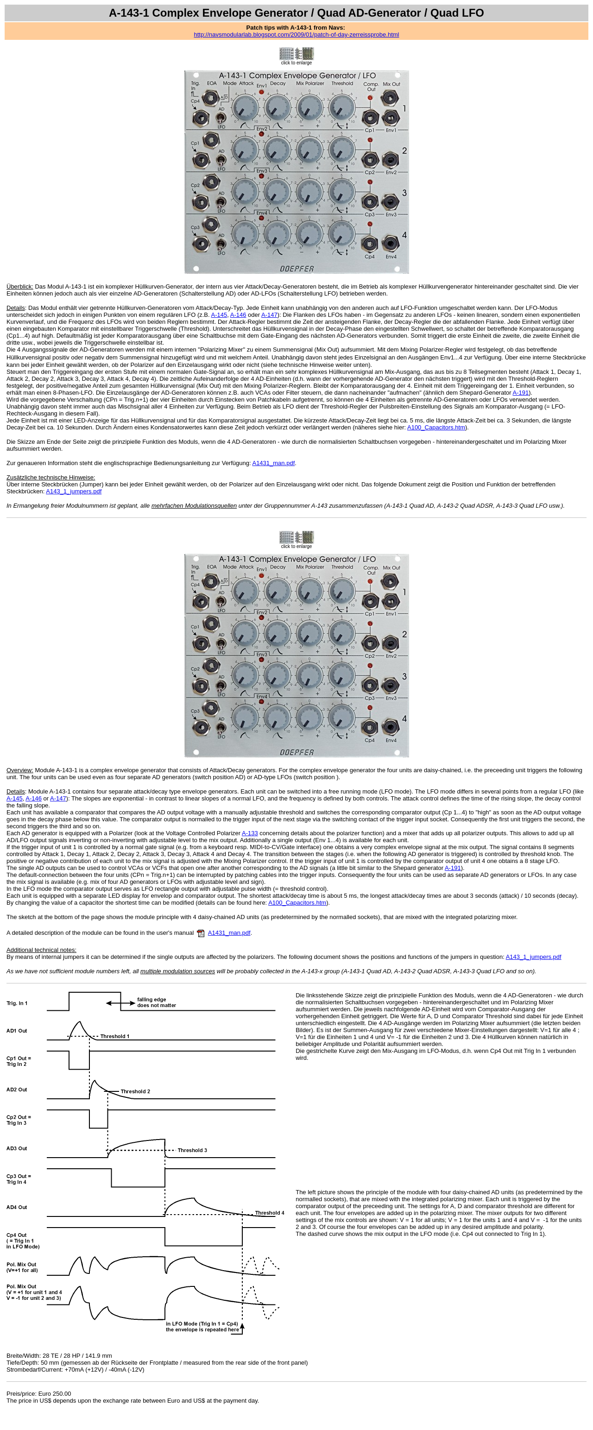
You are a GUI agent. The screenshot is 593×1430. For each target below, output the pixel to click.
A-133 (250, 833)
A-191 (520, 392)
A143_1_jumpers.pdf (73, 491)
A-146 (238, 314)
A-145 (219, 314)
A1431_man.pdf (273, 463)
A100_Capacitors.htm (436, 427)
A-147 (269, 314)
